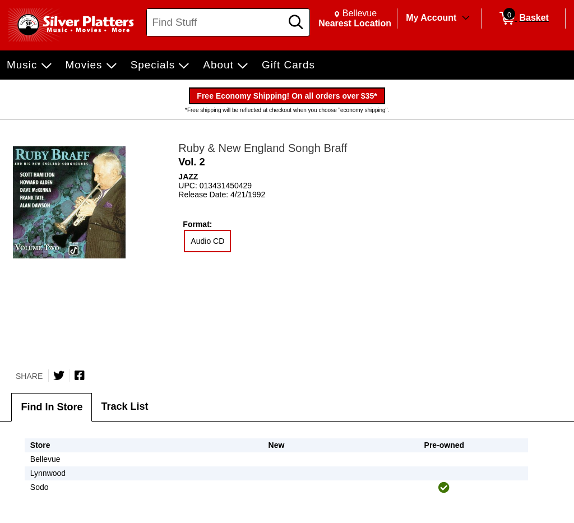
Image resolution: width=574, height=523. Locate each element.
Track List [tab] (124, 406)
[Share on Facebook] (80, 375)
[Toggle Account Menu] (466, 18)
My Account (431, 17)
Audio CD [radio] (207, 241)
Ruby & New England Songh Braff (262, 148)
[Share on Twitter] (58, 375)
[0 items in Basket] (523, 18)
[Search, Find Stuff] (216, 22)
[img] (444, 487)
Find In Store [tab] (51, 407)
